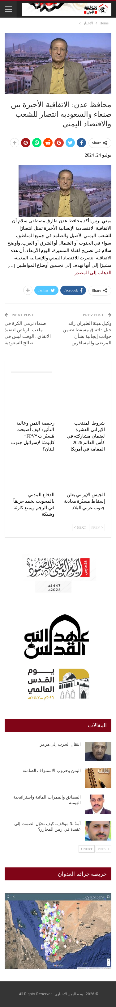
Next (80, 527)
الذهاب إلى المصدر (93, 272)
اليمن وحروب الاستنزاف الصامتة (52, 770)
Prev (97, 527)
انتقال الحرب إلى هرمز (60, 744)
